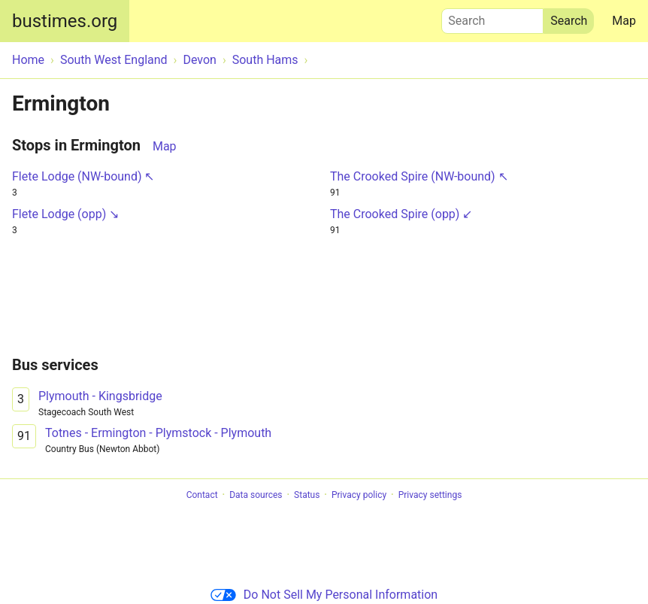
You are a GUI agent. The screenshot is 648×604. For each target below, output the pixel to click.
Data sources (255, 495)
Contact (202, 495)
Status (306, 495)
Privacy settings (430, 495)
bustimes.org (64, 21)
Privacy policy (359, 495)
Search (492, 17)
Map (624, 21)
